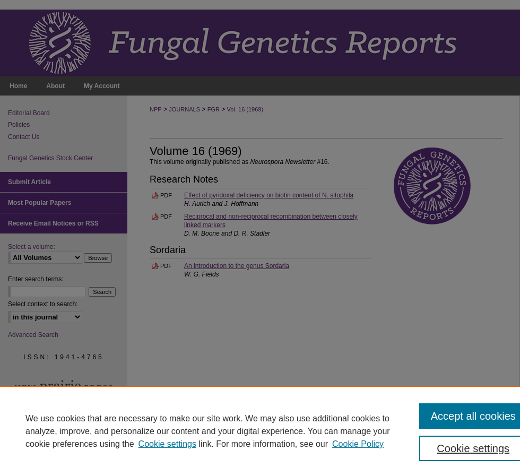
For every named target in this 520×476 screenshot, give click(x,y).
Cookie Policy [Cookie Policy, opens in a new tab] (358, 443)
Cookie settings (167, 443)
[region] (260, 431)
